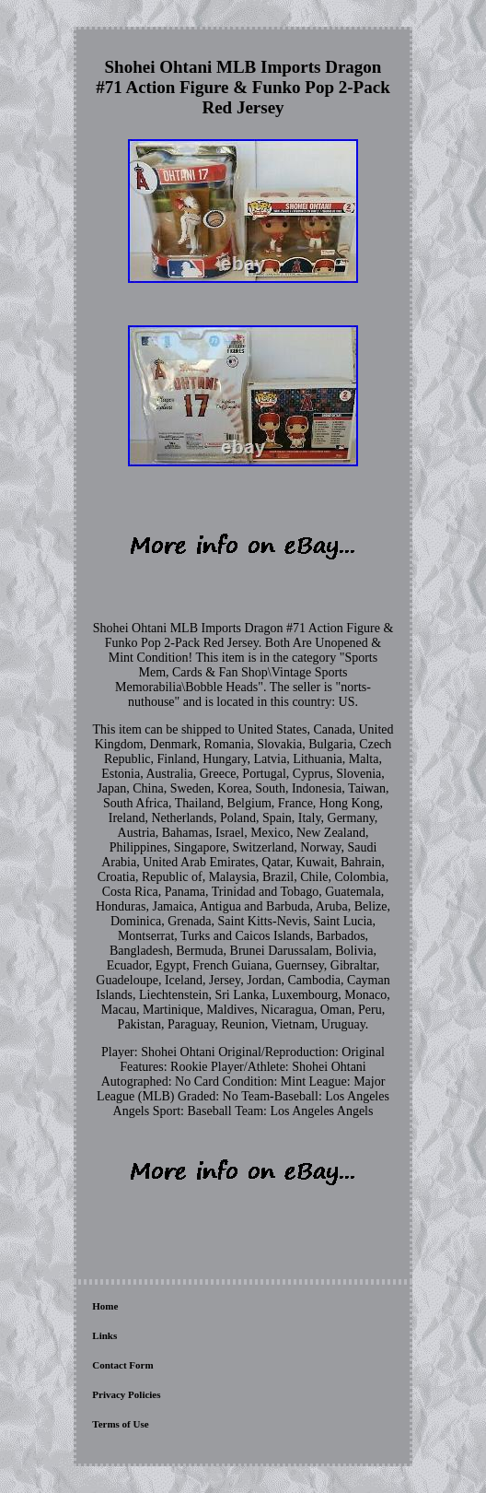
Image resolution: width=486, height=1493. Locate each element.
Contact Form (122, 1364)
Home (105, 1305)
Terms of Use (120, 1423)
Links (104, 1335)
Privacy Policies (126, 1394)
